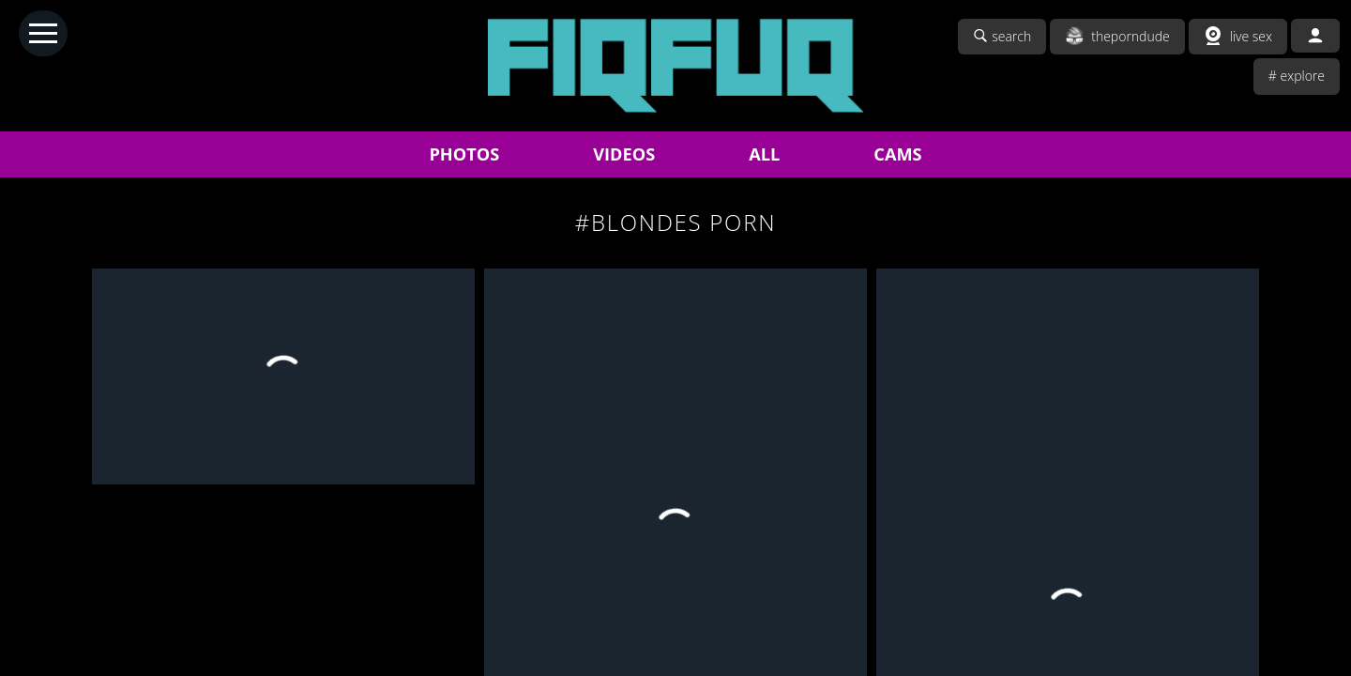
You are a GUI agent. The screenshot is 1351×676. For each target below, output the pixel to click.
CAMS (897, 154)
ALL (764, 154)
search (1002, 36)
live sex (1238, 35)
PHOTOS (464, 154)
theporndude (1117, 35)
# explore (1296, 75)
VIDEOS (624, 154)
